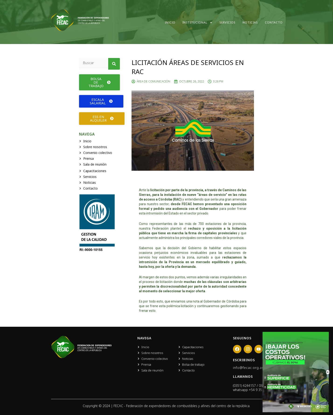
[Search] (114, 64)
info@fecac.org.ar (248, 367)
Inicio (170, 22)
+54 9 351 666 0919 (264, 390)
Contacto (274, 22)
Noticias (250, 22)
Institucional (197, 22)
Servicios (227, 22)
